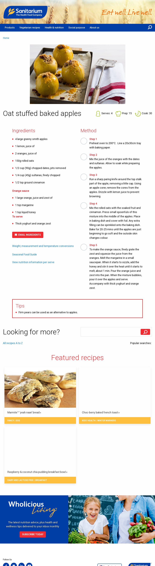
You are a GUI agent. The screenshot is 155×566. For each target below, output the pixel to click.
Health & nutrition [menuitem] (54, 27)
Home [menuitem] (6, 38)
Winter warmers (106, 420)
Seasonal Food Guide (24, 254)
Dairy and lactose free (20, 480)
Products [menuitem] (10, 27)
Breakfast (41, 480)
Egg (18, 420)
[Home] (26, 12)
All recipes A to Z (13, 343)
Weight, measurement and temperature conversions (43, 246)
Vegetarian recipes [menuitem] (29, 27)
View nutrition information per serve (33, 262)
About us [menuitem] (94, 27)
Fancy (10, 420)
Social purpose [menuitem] (76, 27)
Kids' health (88, 420)
